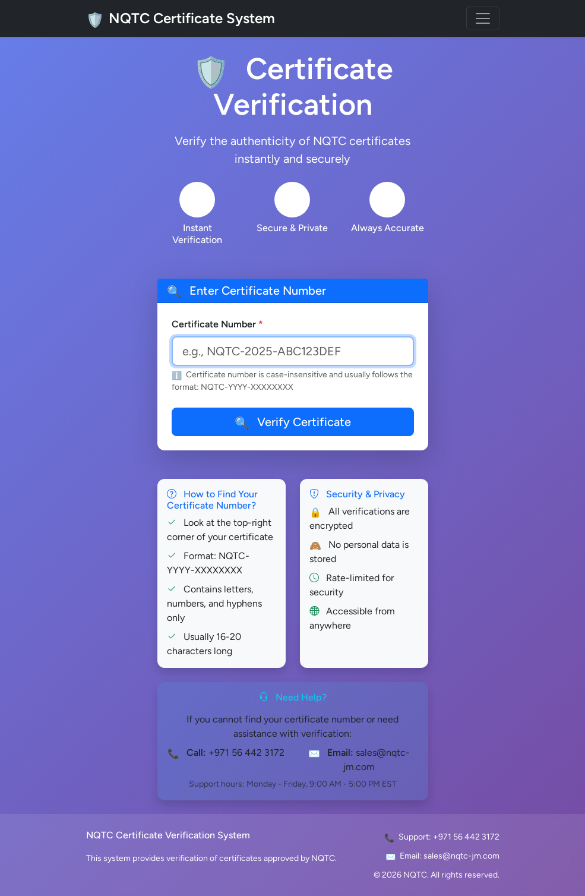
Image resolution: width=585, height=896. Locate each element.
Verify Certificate (293, 422)
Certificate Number (217, 324)
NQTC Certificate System (180, 18)
